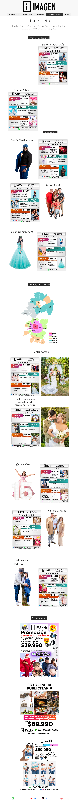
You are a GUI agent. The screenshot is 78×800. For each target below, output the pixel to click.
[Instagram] (39, 798)
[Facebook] (35, 798)
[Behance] (47, 798)
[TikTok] (43, 798)
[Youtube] (31, 798)
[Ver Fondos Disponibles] (50, 132)
